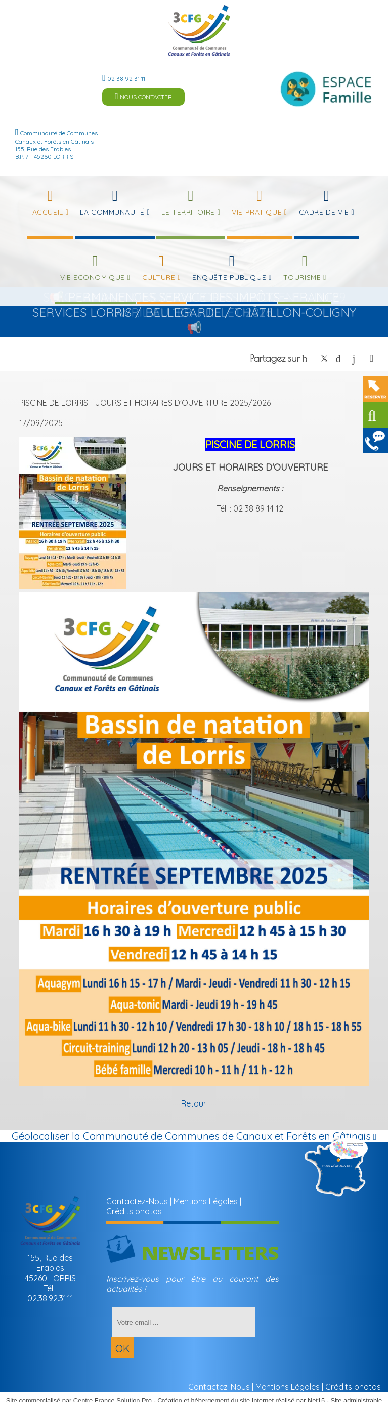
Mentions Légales (206, 1201)
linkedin (357, 358)
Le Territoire (187, 212)
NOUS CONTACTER (143, 96)
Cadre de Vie (324, 212)
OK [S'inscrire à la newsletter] (122, 1348)
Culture (159, 277)
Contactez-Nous (137, 1201)
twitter (324, 358)
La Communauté (112, 212)
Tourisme (302, 277)
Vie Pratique (257, 212)
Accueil (47, 212)
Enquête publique (229, 277)
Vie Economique (92, 277)
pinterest (341, 358)
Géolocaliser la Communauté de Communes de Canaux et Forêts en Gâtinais (194, 1136)
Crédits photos (134, 1211)
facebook (307, 358)
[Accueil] (199, 30)
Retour (193, 1103)
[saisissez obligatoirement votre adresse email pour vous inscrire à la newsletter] (183, 1322)
